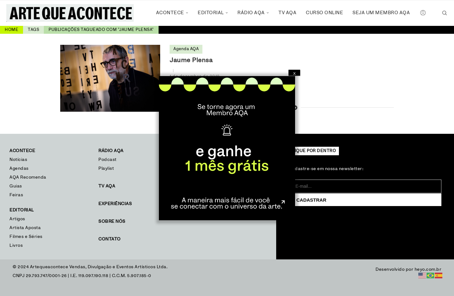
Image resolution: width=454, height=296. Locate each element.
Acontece (170, 12)
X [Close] (294, 73)
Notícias (19, 159)
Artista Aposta (25, 228)
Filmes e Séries (26, 236)
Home (11, 30)
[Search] (444, 13)
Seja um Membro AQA (381, 12)
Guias (15, 186)
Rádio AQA (251, 12)
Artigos (17, 219)
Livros (16, 245)
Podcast (107, 159)
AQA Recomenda (27, 177)
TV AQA (287, 12)
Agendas (19, 168)
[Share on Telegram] (295, 108)
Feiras (16, 195)
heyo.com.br (428, 269)
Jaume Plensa (191, 60)
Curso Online (324, 12)
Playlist (106, 168)
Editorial (211, 12)
